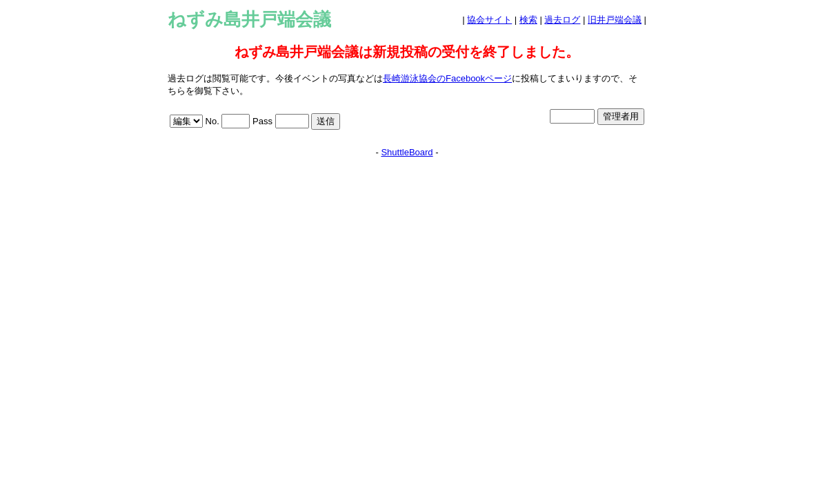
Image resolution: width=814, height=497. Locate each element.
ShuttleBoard (407, 152)
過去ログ (562, 19)
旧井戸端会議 (615, 19)
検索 (528, 19)
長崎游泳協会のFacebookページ (447, 78)
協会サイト (489, 19)
